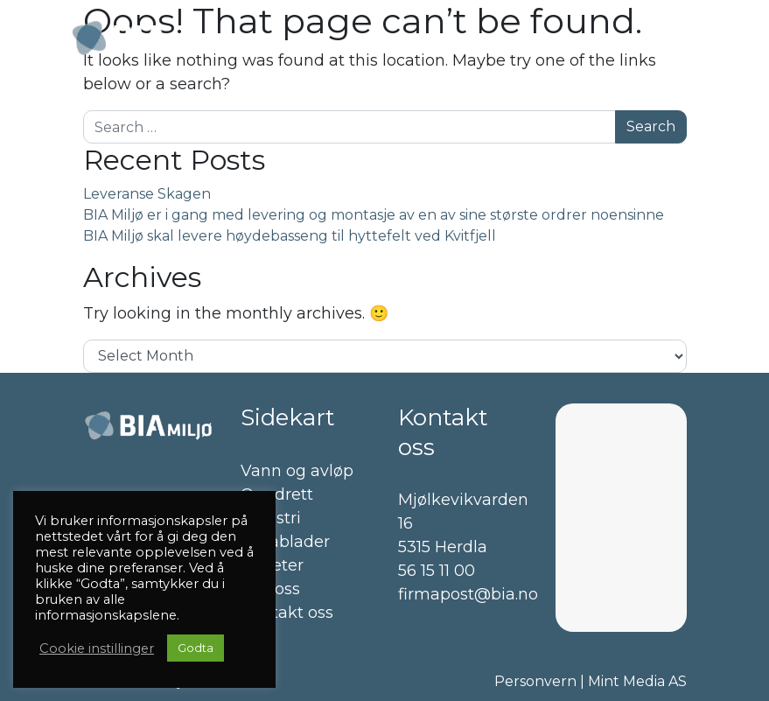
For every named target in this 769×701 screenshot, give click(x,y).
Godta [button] (195, 648)
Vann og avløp (297, 470)
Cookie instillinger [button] (96, 648)
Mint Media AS (637, 681)
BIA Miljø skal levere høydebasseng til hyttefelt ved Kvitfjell (289, 236)
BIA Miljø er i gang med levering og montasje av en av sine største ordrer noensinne (373, 215)
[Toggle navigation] (669, 38)
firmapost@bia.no (468, 594)
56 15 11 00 (436, 570)
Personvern (535, 681)
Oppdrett (277, 494)
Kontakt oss (287, 612)
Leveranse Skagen (147, 194)
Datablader (285, 541)
